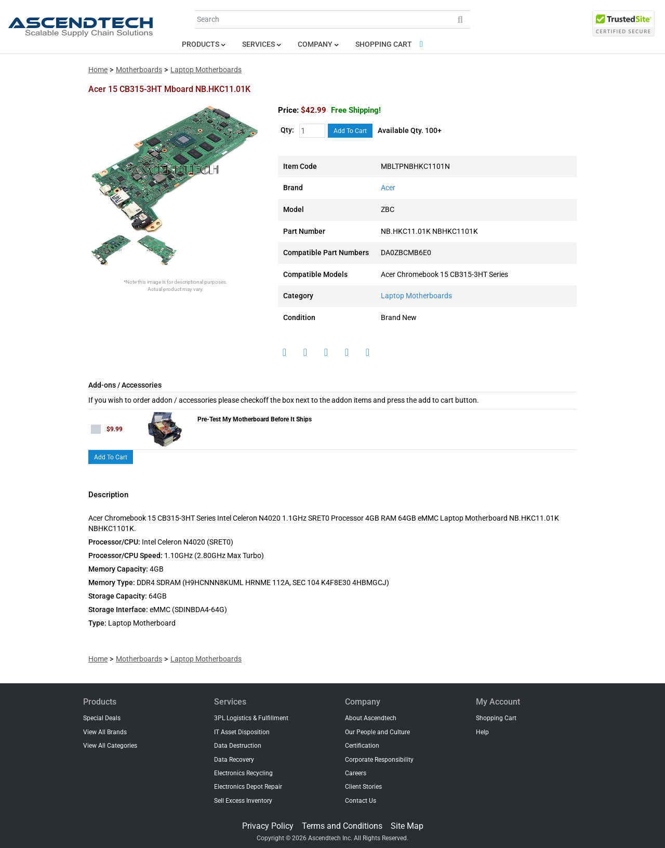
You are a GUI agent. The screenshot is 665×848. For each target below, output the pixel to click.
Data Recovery (234, 759)
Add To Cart (350, 131)
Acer (388, 187)
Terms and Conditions (342, 826)
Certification (362, 745)
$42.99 (341, 110)
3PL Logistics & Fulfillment (251, 718)
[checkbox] (96, 429)
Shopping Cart (391, 44)
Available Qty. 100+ (410, 130)
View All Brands (105, 732)
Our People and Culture (377, 732)
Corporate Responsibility (379, 759)
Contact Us (360, 800)
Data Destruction (237, 745)
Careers (355, 773)
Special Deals (102, 718)
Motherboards (139, 69)
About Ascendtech (370, 718)
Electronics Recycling (243, 773)
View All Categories (110, 745)
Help (482, 732)
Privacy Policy (268, 826)
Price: (288, 110)
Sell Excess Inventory (243, 800)
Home (98, 69)
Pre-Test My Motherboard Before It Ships (254, 419)
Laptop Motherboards (206, 69)
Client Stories (363, 786)
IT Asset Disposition (242, 732)
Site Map (407, 826)
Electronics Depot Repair (248, 786)
